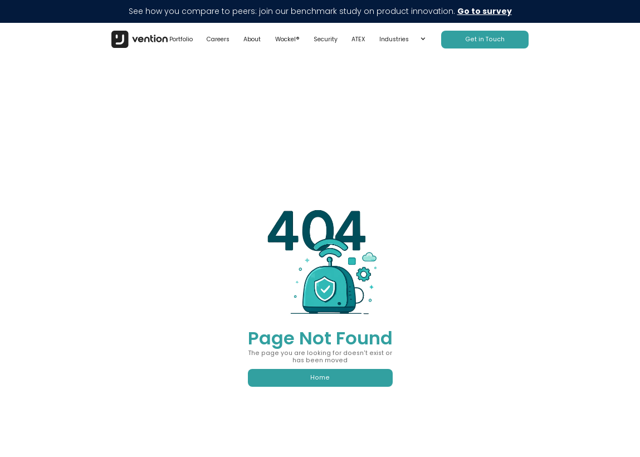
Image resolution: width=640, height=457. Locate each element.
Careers (218, 39)
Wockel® (287, 39)
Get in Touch (485, 39)
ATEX (358, 39)
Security (326, 39)
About (252, 39)
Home (320, 377)
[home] (139, 39)
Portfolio (181, 39)
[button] (402, 39)
